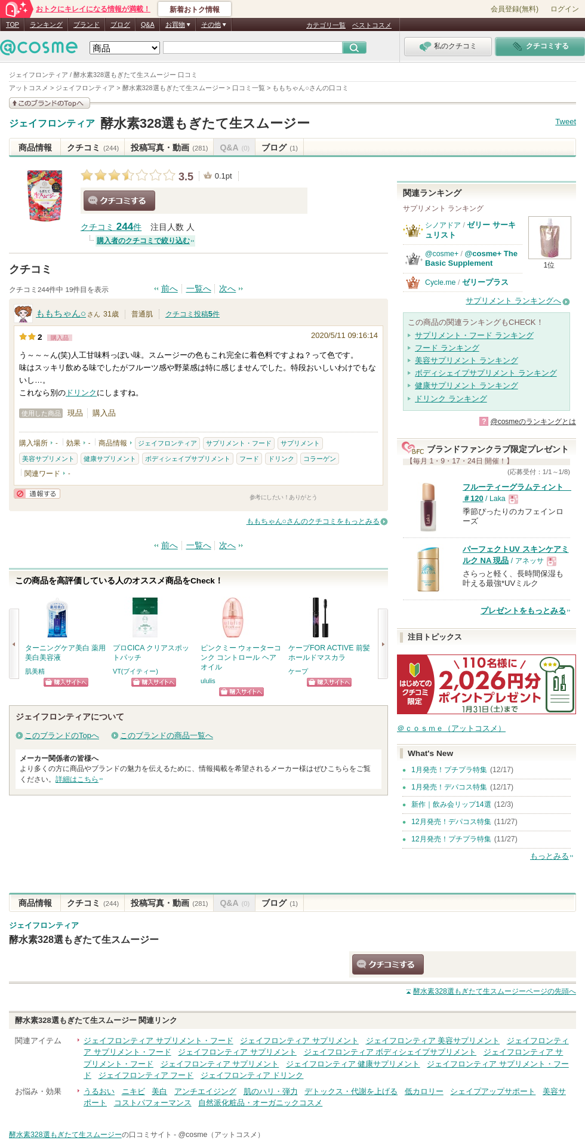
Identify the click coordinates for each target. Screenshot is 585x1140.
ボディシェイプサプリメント (187, 458)
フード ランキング (447, 347)
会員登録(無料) (514, 9)
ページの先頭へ (494, 991)
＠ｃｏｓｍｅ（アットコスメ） (451, 728)
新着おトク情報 (195, 9)
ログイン (564, 9)
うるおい (99, 1091)
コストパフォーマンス (153, 1102)
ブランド (86, 24)
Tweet (565, 121)
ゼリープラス (485, 282)
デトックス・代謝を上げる (351, 1091)
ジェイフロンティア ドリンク (252, 1075)
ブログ (120, 24)
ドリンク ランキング (451, 398)
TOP (12, 24)
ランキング (46, 24)
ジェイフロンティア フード (146, 1075)
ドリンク (81, 392)
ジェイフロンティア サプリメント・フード (158, 1040)
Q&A (148, 24)
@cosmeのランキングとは (533, 421)
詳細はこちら (77, 779)
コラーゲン (319, 458)
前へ (169, 288)
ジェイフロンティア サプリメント (299, 1040)
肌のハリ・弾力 (271, 1091)
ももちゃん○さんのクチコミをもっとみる (313, 521)
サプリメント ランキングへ (513, 300)
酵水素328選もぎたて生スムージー (205, 123)
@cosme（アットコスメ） (221, 1134)
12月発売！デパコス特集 (451, 822)
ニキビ (133, 1091)
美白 (159, 1091)
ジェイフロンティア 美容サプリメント (433, 1040)
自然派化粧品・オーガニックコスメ (260, 1102)
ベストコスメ (372, 25)
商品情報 (35, 147)
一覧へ (198, 288)
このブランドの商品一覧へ (166, 735)
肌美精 (35, 671)
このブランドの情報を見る (49, 103)
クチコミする (119, 200)
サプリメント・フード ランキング (474, 335)
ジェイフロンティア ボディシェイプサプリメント (390, 1051)
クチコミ (93, 147)
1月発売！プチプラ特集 (449, 770)
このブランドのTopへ (61, 735)
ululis (208, 680)
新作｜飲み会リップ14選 (451, 804)
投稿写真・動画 (169, 147)
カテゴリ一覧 (326, 25)
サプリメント (300, 443)
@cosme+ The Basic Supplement (471, 258)
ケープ (298, 671)
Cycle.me (440, 282)
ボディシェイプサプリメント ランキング (486, 372)
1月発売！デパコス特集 (449, 787)
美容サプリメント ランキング (466, 360)
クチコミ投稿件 (192, 314)
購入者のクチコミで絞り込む (143, 240)
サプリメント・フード (239, 443)
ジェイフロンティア (52, 123)
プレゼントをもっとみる (523, 610)
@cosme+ (441, 254)
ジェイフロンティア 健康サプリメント (353, 1063)
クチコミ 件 (111, 227)
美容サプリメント (48, 458)
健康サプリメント (110, 458)
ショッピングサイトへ (66, 682)
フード (249, 458)
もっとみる (549, 856)
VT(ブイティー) (135, 671)
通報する (37, 493)
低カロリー (424, 1091)
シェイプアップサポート (492, 1091)
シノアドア (443, 225)
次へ (227, 288)
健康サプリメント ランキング (466, 385)
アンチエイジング (205, 1091)
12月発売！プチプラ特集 (451, 839)
